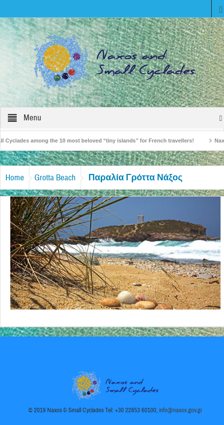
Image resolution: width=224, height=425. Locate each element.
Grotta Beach (55, 177)
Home (14, 177)
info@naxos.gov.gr (180, 410)
